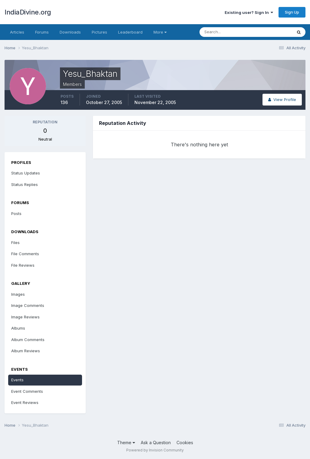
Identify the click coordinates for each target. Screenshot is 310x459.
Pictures (99, 32)
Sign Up (292, 12)
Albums (18, 328)
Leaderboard (130, 32)
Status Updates (25, 173)
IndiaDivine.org (28, 12)
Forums (42, 32)
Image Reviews (25, 316)
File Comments (25, 253)
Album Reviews (25, 350)
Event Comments (27, 391)
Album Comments (28, 339)
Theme (126, 442)
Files (15, 242)
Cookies (184, 442)
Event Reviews (24, 402)
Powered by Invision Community (155, 450)
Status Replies (24, 184)
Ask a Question (156, 442)
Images (18, 294)
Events (17, 379)
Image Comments (27, 305)
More (160, 32)
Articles (17, 32)
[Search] (226, 32)
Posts (16, 213)
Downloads (70, 32)
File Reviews (23, 265)
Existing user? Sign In (249, 12)
